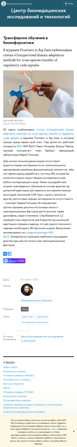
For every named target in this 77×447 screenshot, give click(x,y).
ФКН (19, 146)
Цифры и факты (10, 367)
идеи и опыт (27, 316)
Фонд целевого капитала (14, 396)
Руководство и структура (14, 371)
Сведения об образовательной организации (24, 411)
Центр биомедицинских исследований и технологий (38, 13)
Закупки (6, 387)
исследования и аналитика (35, 322)
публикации (42, 316)
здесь (64, 426)
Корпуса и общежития (13, 383)
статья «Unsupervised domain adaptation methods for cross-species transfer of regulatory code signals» (38, 134)
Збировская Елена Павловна (36, 300)
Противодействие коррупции (17, 400)
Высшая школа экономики (19, 3)
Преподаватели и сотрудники (16, 379)
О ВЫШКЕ (9, 362)
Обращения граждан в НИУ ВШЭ (18, 392)
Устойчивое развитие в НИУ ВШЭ (18, 375)
